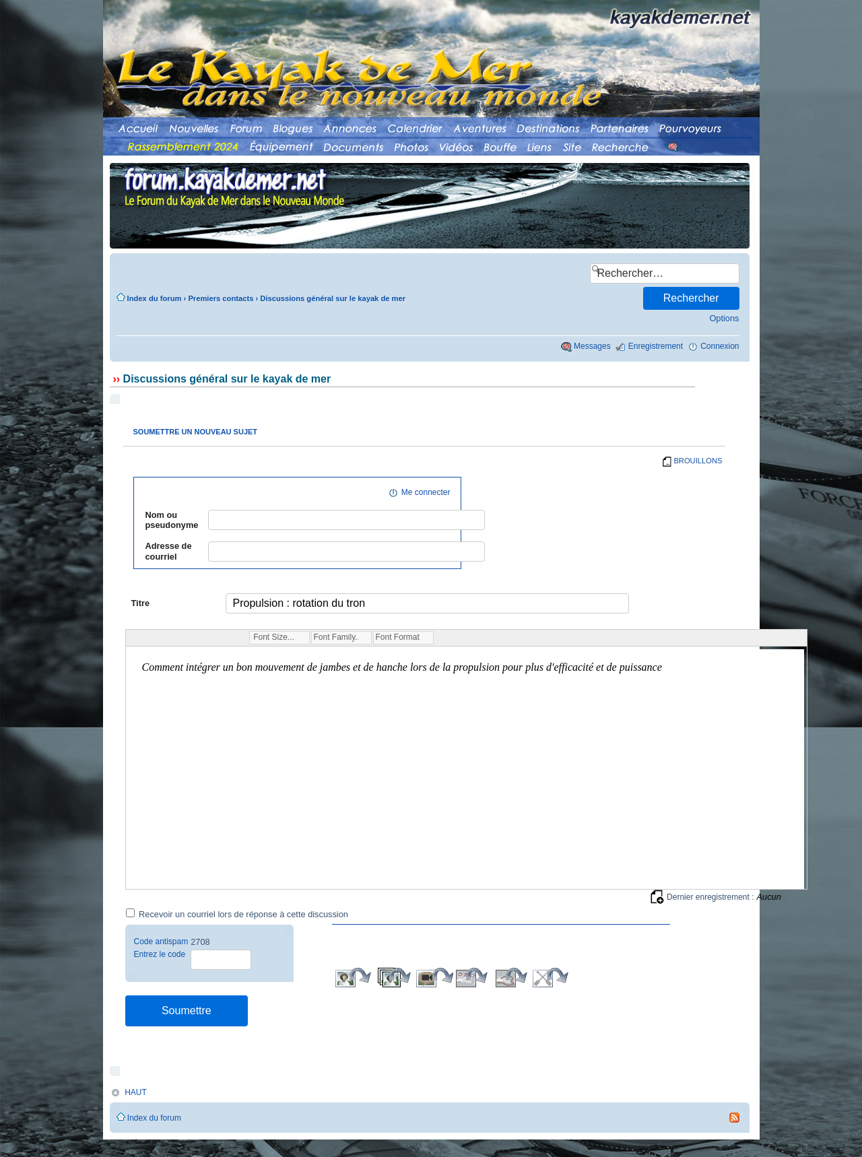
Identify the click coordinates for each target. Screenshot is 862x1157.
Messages (592, 346)
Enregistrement (655, 346)
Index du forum (154, 298)
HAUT (136, 1092)
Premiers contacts (220, 298)
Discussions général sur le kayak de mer (332, 298)
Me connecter (426, 492)
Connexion (719, 346)
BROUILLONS (697, 461)
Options (724, 318)
